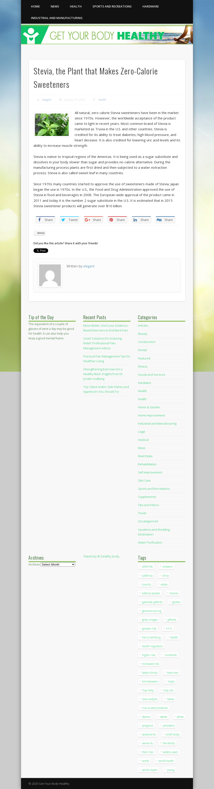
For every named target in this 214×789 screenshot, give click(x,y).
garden (176, 602)
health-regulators (152, 646)
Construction (146, 342)
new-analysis (149, 699)
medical (143, 440)
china (165, 575)
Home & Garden (149, 407)
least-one (172, 673)
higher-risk (148, 655)
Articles (143, 325)
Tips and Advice (148, 505)
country (146, 584)
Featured (144, 358)
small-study (173, 734)
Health (142, 391)
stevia (41, 233)
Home (35, 6)
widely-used (170, 752)
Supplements (147, 497)
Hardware (151, 6)
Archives (34, 564)
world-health (166, 761)
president (169, 725)
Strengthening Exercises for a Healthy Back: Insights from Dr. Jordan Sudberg (103, 374)
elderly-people (151, 593)
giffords (171, 620)
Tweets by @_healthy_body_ (101, 556)
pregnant (147, 725)
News (55, 6)
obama (146, 717)
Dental (142, 350)
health (76, 6)
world (145, 761)
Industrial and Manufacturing (57, 18)
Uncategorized (148, 521)
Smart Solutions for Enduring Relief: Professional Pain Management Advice (102, 343)
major (171, 681)
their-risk (147, 752)
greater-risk (149, 628)
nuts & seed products (155, 708)
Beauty (142, 334)
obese (163, 717)
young (170, 770)
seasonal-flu (149, 734)
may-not (168, 690)
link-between (150, 681)
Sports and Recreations (112, 6)
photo (180, 717)
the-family (169, 743)
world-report (149, 770)
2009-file (147, 566)
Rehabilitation (147, 464)
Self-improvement (150, 472)
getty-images (150, 620)
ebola (164, 584)
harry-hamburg (151, 637)
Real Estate (145, 456)
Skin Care (144, 480)
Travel (142, 513)
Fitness (142, 366)
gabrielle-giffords (152, 602)
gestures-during (151, 611)
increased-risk (150, 664)
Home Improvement (151, 415)
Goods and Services (151, 375)
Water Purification (150, 542)
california (147, 575)
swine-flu (147, 743)
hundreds (171, 655)
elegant (46, 100)
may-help (148, 690)
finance (174, 593)
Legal (141, 432)
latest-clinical (149, 673)
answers (168, 566)
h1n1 (169, 628)
